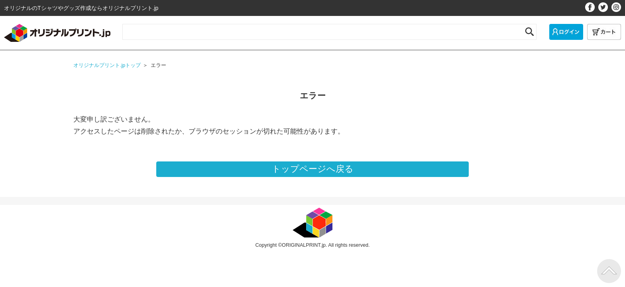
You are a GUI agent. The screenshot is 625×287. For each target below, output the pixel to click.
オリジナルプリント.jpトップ (107, 65)
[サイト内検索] (321, 30)
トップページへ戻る (313, 169)
